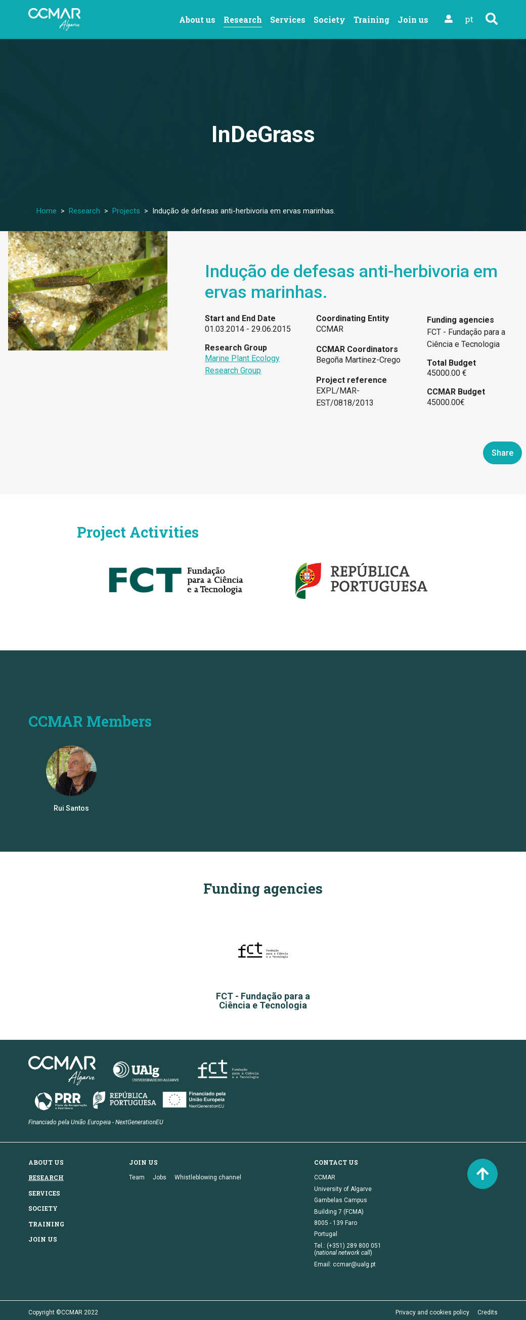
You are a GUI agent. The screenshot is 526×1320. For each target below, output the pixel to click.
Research (243, 19)
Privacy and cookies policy (432, 1312)
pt (469, 19)
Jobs (159, 1177)
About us (197, 19)
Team (137, 1177)
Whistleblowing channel (207, 1177)
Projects (126, 210)
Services (287, 19)
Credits (487, 1312)
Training (371, 19)
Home (46, 210)
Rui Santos (71, 808)
